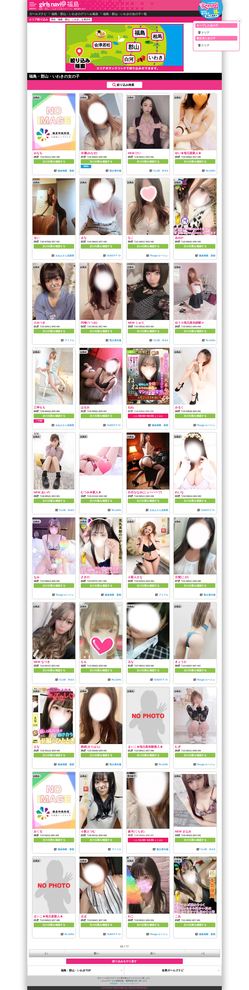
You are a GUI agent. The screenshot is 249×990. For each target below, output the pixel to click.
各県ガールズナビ (173, 970)
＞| (202, 953)
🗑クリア (203, 32)
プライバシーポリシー (129, 983)
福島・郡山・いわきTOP (76, 970)
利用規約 (114, 983)
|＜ (46, 953)
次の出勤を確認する (54, 161)
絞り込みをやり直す (124, 961)
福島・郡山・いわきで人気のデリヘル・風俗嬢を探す (62, 9)
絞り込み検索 (125, 84)
